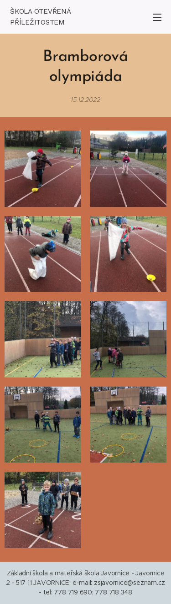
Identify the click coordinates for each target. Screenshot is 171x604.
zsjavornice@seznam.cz (129, 583)
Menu (157, 17)
